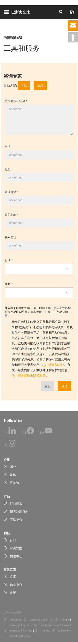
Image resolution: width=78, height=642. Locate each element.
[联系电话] (39, 245)
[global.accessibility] (73, 37)
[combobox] (35, 269)
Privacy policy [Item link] (17, 625)
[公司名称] (39, 222)
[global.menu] (18, 12)
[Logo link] (61, 12)
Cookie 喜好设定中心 (41, 619)
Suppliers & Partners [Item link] (21, 630)
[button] (69, 269)
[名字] (39, 154)
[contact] (73, 25)
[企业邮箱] (39, 200)
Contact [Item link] (45, 630)
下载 (24, 85)
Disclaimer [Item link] (15, 619)
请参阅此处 (56, 365)
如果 (40, 85)
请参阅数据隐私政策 (32, 375)
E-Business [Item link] (64, 630)
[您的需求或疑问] (39, 119)
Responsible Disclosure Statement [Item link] (52, 625)
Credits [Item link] (65, 619)
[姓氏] (39, 177)
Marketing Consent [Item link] (20, 636)
